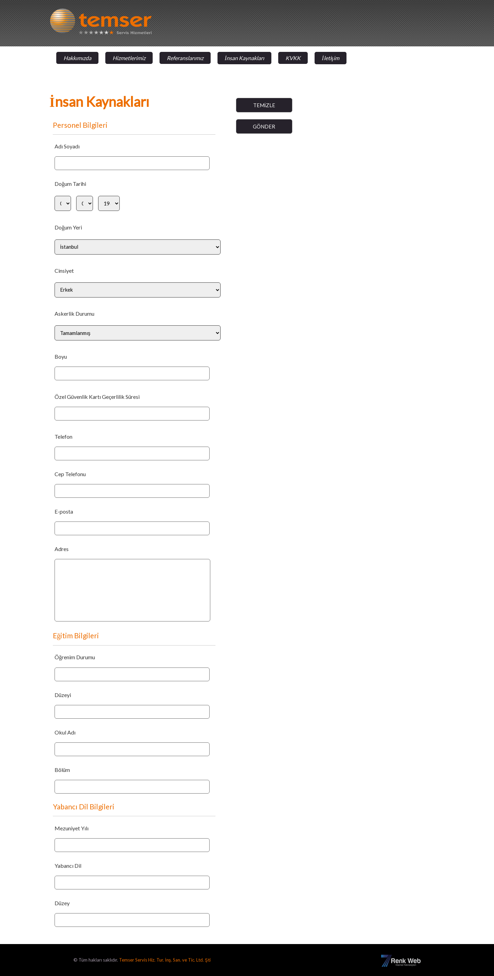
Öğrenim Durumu (75, 657)
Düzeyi (63, 695)
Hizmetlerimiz (129, 58)
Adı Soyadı (67, 146)
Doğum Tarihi (70, 183)
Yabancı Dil (68, 865)
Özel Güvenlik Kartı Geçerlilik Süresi (97, 396)
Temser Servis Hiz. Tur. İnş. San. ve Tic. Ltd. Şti (165, 960)
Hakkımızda (77, 58)
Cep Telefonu (70, 474)
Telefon (63, 436)
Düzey (62, 903)
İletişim (330, 58)
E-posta (64, 511)
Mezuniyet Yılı (72, 828)
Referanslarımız (185, 58)
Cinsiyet (64, 270)
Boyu (61, 356)
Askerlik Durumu (74, 313)
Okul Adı (65, 732)
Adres (62, 549)
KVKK (293, 58)
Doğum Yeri (68, 227)
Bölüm (62, 769)
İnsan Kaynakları (244, 58)
